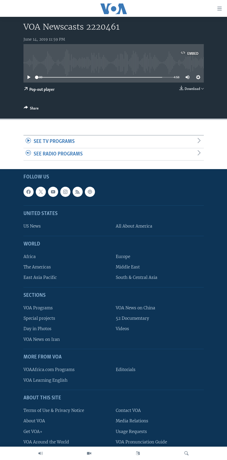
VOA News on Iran (41, 339)
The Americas (37, 267)
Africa (29, 256)
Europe (123, 256)
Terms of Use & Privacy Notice (53, 410)
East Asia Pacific (40, 277)
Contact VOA (128, 410)
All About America (134, 226)
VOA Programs (38, 308)
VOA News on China (135, 308)
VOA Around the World (46, 442)
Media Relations (132, 421)
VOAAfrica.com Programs (49, 369)
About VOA (34, 421)
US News (32, 226)
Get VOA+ (32, 431)
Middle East (128, 267)
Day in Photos (37, 329)
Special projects (39, 318)
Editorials (126, 369)
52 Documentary (132, 318)
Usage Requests (131, 431)
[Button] (31, 109)
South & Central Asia (136, 277)
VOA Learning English (45, 380)
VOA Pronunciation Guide (141, 442)
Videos (122, 329)
